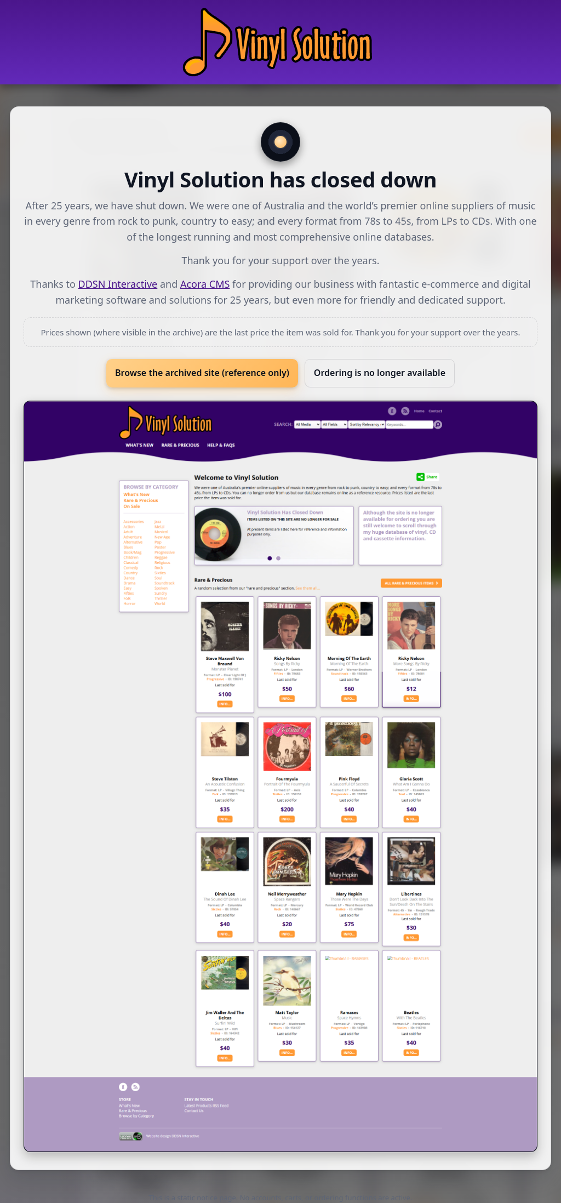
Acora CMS (205, 283)
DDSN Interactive (118, 283)
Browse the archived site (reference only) (202, 373)
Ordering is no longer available (379, 373)
